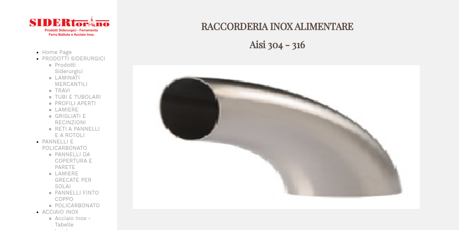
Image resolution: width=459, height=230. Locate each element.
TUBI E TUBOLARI (78, 97)
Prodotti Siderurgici (69, 68)
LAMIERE (66, 109)
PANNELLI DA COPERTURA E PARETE (73, 160)
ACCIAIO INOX (60, 212)
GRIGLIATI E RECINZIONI (70, 119)
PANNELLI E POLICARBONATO (64, 144)
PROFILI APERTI (75, 103)
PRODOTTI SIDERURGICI (73, 58)
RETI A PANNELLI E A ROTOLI (77, 132)
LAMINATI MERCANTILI (71, 80)
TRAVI (62, 90)
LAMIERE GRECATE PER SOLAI (73, 179)
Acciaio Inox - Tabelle (73, 221)
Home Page (57, 52)
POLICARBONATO (77, 205)
